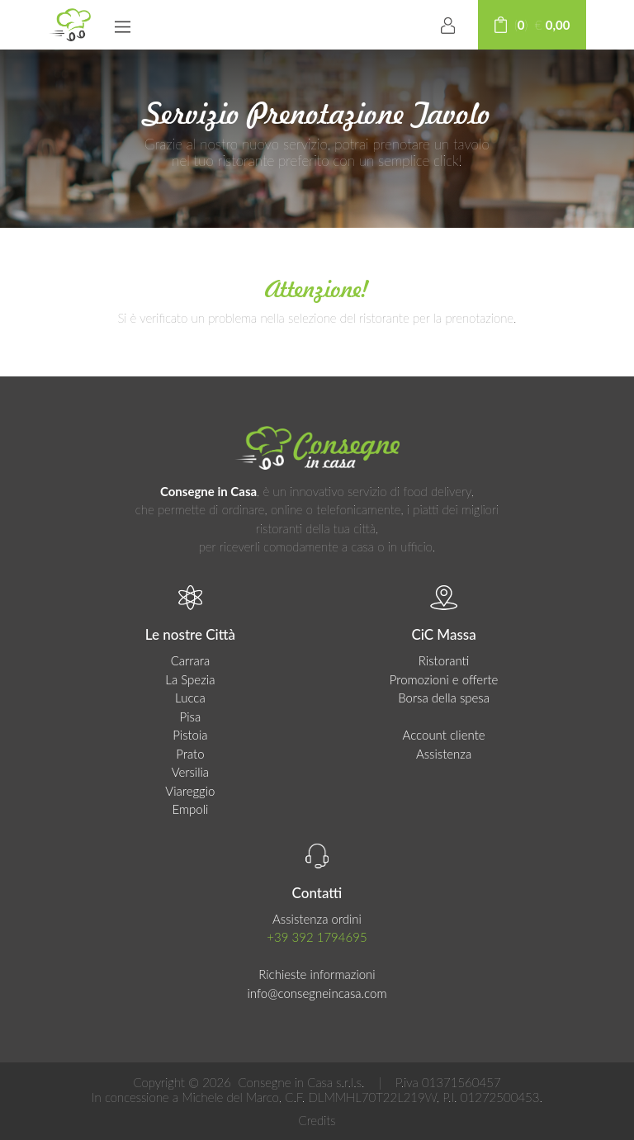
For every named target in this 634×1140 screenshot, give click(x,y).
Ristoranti (444, 660)
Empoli (190, 809)
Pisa (190, 716)
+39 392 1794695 (317, 937)
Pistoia (190, 734)
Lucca (190, 697)
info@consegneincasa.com (316, 993)
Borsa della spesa (444, 697)
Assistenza (443, 753)
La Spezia (190, 679)
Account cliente (444, 734)
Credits (316, 1120)
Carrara (191, 660)
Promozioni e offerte (444, 679)
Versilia (190, 771)
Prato (190, 753)
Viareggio (190, 790)
